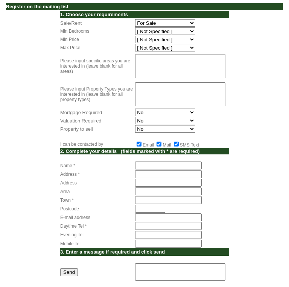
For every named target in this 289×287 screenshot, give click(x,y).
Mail (167, 145)
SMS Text (189, 145)
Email (148, 145)
